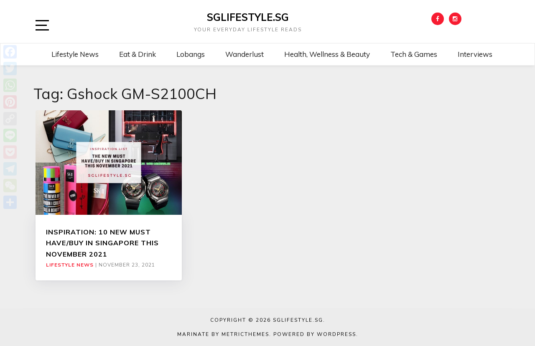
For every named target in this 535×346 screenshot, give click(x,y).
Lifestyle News (75, 54)
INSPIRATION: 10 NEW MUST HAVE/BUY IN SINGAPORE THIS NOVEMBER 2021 (102, 243)
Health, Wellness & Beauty (327, 54)
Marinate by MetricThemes (223, 334)
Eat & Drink (137, 54)
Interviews (475, 54)
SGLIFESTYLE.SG (248, 17)
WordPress (336, 334)
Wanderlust (244, 54)
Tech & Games (413, 54)
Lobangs (190, 54)
